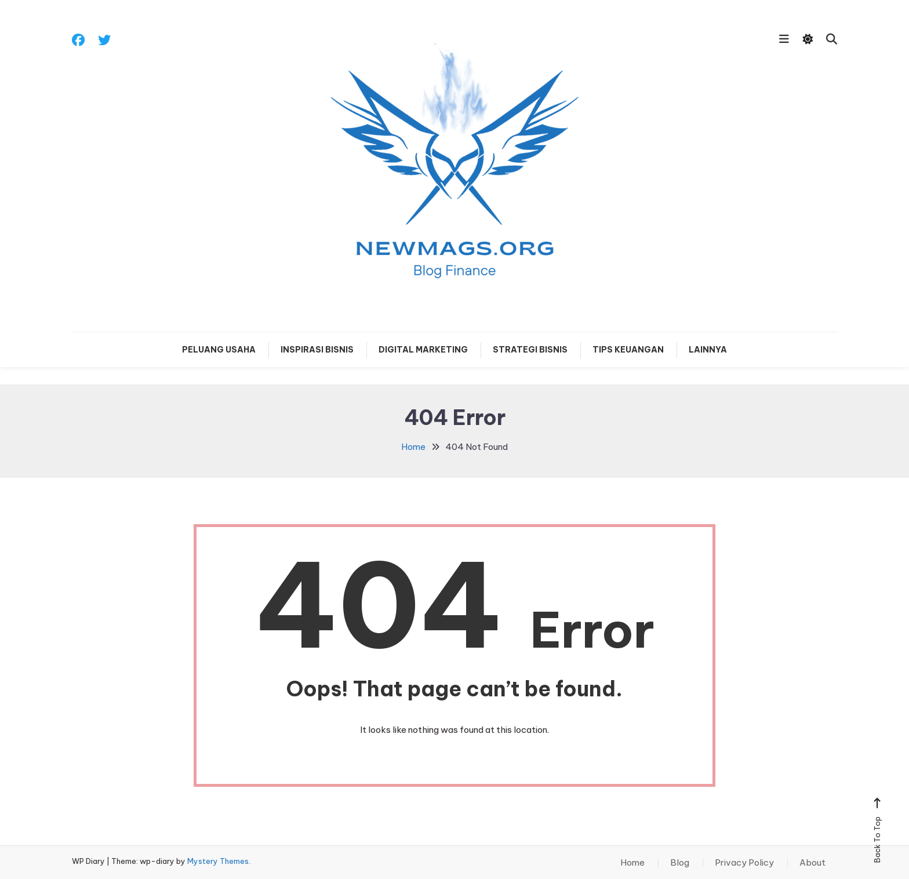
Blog (679, 863)
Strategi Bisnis (530, 349)
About (812, 863)
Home (632, 863)
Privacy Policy (744, 863)
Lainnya (708, 349)
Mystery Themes (218, 861)
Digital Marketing (423, 349)
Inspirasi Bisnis (317, 349)
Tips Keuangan (628, 349)
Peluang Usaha (219, 349)
